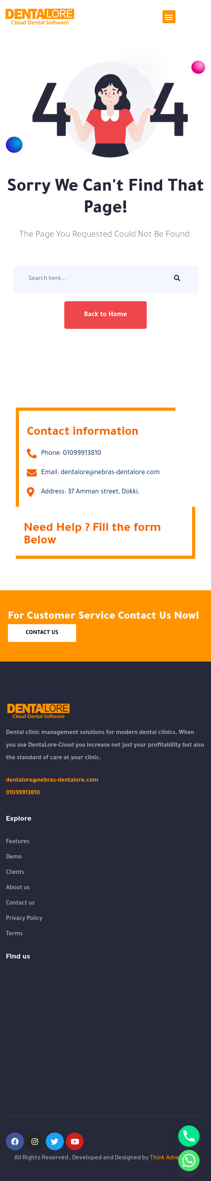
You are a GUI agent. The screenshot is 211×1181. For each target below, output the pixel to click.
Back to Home (105, 315)
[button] (169, 16)
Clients (15, 873)
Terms (14, 934)
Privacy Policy (24, 919)
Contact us (20, 904)
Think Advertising (173, 1158)
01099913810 (23, 793)
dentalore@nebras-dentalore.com (52, 781)
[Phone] (189, 1136)
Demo (14, 858)
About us (18, 888)
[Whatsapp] (189, 1160)
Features (18, 842)
